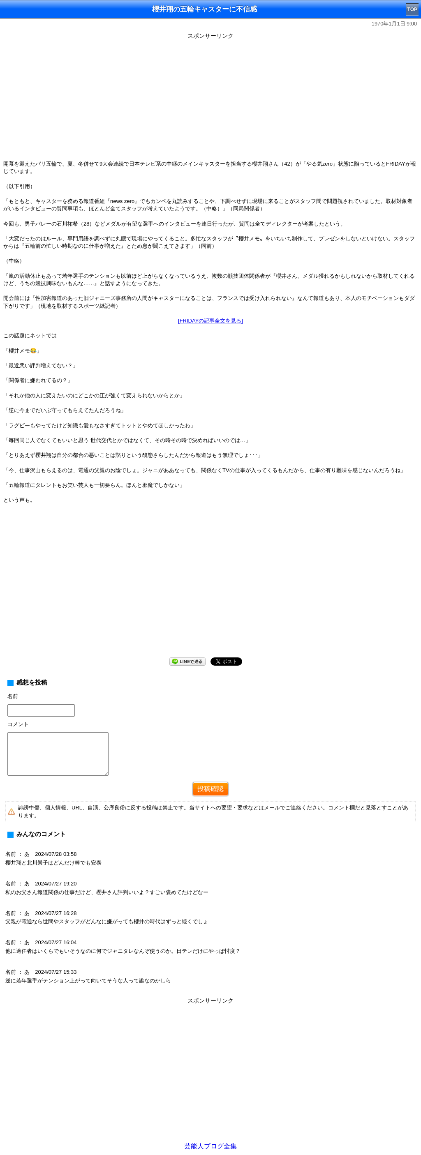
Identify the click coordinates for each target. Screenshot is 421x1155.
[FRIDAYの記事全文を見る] (210, 321)
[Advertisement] (210, 99)
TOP (412, 9)
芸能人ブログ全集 (210, 1146)
